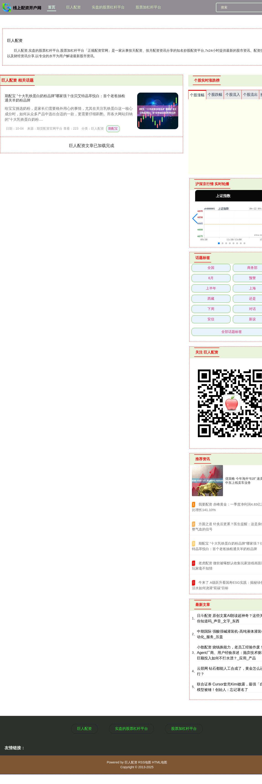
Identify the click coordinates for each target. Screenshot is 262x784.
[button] (195, 219)
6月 (211, 278)
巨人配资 (73, 7)
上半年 (211, 288)
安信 (210, 319)
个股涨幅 (197, 95)
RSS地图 (144, 762)
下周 (210, 309)
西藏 (210, 298)
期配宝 (113, 128)
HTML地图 (159, 762)
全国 (210, 268)
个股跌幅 (215, 94)
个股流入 (232, 94)
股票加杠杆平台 (148, 7)
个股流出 (250, 94)
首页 (51, 7)
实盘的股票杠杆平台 (108, 7)
